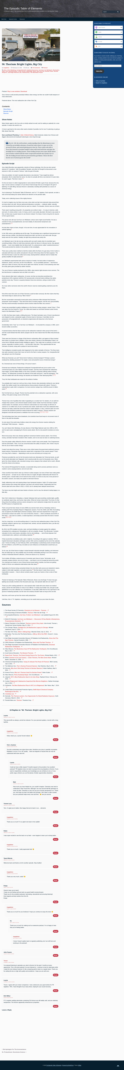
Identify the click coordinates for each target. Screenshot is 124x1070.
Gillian (79, 1065)
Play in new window (13, 91)
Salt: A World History (27, 135)
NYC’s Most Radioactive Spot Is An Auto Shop (25, 677)
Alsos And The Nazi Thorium (42, 642)
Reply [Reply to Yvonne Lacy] (55, 812)
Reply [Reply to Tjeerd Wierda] (55, 866)
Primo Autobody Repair (21, 674)
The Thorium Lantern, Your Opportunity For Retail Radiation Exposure (32, 696)
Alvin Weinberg (11, 70)
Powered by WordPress (68, 1065)
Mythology (29, 71)
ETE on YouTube (100, 80)
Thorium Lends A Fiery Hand (34, 623)
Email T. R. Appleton (101, 82)
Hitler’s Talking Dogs (24, 631)
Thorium (30, 612)
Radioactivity (26, 72)
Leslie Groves (22, 71)
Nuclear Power (49, 71)
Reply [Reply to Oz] (55, 931)
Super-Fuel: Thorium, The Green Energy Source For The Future (24, 655)
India (3, 71)
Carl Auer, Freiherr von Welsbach (30, 615)
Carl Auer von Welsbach (45, 70)
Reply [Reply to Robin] (55, 839)
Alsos (5, 70)
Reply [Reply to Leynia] (55, 726)
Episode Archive (13, 19)
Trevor (6, 960)
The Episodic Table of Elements (23, 8)
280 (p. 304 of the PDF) (40, 634)
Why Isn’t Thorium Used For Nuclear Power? (28, 672)
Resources (22, 19)
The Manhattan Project (36, 72)
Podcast (45, 67)
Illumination (56, 70)
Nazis (34, 71)
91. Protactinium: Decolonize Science (13, 1052)
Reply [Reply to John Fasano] (55, 955)
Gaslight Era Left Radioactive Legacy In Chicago (33, 627)
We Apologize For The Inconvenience (14, 1049)
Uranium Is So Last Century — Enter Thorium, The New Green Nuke (30, 657)
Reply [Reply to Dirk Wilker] (55, 1006)
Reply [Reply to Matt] (55, 798)
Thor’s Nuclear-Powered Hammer (27, 666)
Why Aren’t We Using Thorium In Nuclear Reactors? (27, 668)
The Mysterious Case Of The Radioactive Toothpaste (30, 649)
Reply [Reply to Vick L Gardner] (55, 757)
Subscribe (99, 71)
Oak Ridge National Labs (15, 72)
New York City (40, 71)
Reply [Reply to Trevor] (55, 975)
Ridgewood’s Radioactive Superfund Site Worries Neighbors (29, 681)
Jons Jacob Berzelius (11, 71)
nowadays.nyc (9, 694)
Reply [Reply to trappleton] (55, 739)
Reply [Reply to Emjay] (55, 902)
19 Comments (36, 68)
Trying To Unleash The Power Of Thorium (36, 661)
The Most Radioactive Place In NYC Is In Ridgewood (28, 685)
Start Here (3, 19)
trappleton (6, 67)
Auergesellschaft (21, 70)
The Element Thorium (26, 653)
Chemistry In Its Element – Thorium (35, 610)
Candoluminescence (32, 70)
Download (24, 91)
